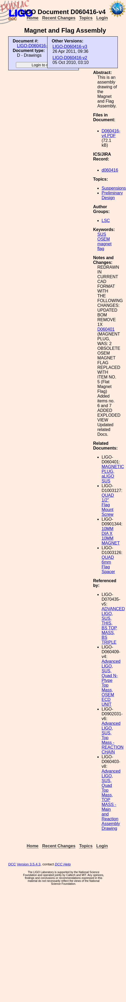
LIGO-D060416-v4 (34, 45)
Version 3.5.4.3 (29, 864)
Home (32, 18)
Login (102, 18)
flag (100, 248)
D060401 (106, 329)
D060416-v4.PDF (111, 133)
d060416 (110, 170)
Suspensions (114, 188)
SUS (101, 234)
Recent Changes (58, 18)
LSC (106, 220)
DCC (12, 864)
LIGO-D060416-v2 (70, 57)
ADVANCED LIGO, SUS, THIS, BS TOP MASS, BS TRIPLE (113, 625)
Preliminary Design (112, 195)
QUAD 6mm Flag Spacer (108, 564)
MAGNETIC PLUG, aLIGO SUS (113, 473)
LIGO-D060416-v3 (70, 46)
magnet (104, 244)
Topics (85, 18)
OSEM (103, 239)
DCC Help (63, 864)
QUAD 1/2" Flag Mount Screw (108, 505)
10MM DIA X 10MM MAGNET (111, 535)
